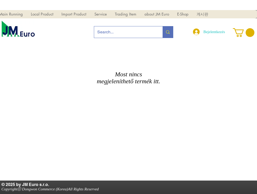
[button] (42, 14)
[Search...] (124, 32)
